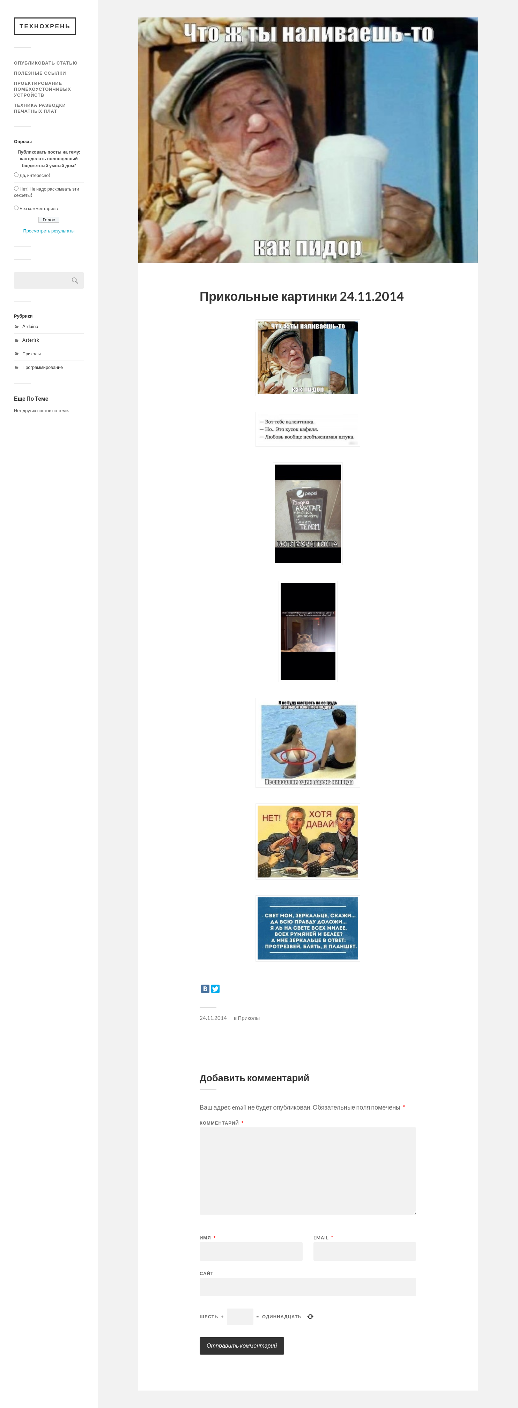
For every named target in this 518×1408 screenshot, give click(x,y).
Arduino (30, 326)
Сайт (207, 1273)
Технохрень (45, 26)
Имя (208, 1238)
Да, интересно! (35, 175)
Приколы (31, 353)
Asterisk (30, 340)
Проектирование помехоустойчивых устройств (42, 89)
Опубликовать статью (46, 63)
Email (323, 1238)
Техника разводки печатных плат (40, 108)
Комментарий (222, 1123)
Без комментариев (39, 208)
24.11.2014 (213, 1018)
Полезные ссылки (40, 73)
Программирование (42, 367)
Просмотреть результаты (49, 231)
